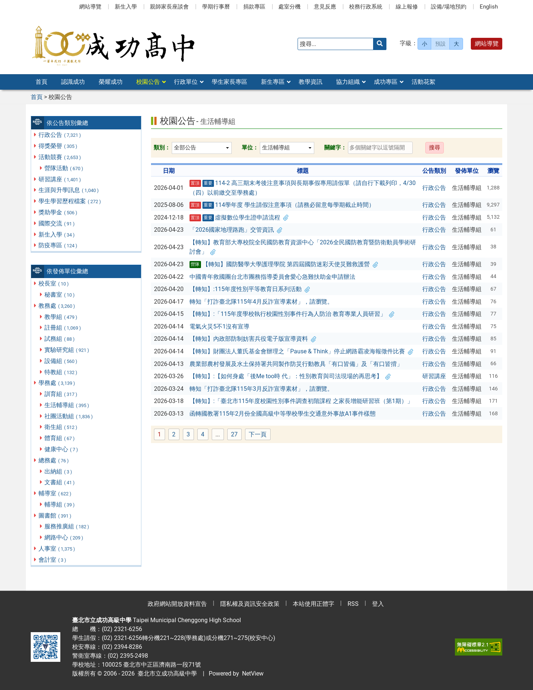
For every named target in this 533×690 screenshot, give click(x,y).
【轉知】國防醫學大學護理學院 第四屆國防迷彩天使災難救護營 (284, 264)
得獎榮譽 (58, 145)
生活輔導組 (67, 405)
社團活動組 (69, 416)
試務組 (60, 338)
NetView (253, 673)
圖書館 (55, 515)
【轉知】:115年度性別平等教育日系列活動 (250, 289)
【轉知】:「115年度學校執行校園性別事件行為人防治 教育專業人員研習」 (292, 313)
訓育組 (61, 393)
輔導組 (60, 504)
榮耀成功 (111, 81)
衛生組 (61, 426)
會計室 (52, 559)
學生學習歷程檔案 (70, 201)
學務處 (57, 382)
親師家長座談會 (169, 6)
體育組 (60, 438)
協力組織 (348, 81)
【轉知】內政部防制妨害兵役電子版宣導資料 (253, 338)
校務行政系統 (365, 6)
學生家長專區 (229, 81)
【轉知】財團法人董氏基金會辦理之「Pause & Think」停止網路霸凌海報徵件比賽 (301, 351)
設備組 (61, 360)
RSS (353, 603)
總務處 (54, 460)
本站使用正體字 (313, 603)
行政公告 (60, 134)
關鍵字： (335, 147)
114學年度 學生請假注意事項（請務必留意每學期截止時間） (282, 205)
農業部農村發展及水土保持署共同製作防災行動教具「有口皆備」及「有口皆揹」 (296, 363)
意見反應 (325, 6)
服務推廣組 (67, 526)
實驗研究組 (67, 349)
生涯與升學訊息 (69, 190)
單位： (250, 147)
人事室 (57, 548)
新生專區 (273, 81)
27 (236, 434)
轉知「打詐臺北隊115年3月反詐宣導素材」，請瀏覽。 (261, 388)
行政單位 (186, 81)
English (489, 6)
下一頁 (257, 434)
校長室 (54, 283)
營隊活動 (64, 168)
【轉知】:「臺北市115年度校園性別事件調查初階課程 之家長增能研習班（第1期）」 (301, 401)
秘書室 (60, 294)
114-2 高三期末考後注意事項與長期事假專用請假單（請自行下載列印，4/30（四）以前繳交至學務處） (303, 187)
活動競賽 (60, 157)
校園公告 (148, 81)
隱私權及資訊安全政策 (249, 603)
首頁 (41, 81)
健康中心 (61, 449)
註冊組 (63, 327)
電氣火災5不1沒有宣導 (219, 326)
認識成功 (73, 81)
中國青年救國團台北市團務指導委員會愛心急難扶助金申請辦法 (272, 276)
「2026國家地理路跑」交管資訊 (236, 229)
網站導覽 (90, 6)
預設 (440, 44)
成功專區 (386, 81)
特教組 (61, 372)
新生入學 (126, 6)
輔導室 (55, 493)
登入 (378, 603)
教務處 (57, 305)
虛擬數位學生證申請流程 (239, 217)
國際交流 (57, 223)
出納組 (58, 471)
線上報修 (407, 6)
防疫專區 (58, 245)
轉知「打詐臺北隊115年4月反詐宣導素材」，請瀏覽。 (261, 301)
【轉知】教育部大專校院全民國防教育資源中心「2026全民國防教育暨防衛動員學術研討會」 (303, 247)
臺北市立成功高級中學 (166, 673)
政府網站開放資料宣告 (177, 603)
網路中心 (64, 537)
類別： (162, 147)
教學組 (61, 316)
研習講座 (60, 179)
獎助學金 (58, 212)
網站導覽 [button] (487, 43)
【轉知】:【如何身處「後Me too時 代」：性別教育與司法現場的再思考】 (290, 376)
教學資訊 (310, 81)
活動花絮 (423, 81)
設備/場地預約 (448, 6)
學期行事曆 (216, 6)
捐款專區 (254, 6)
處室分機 (289, 6)
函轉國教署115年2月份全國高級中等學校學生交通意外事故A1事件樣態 (283, 413)
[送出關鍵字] (379, 44)
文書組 (60, 482)
